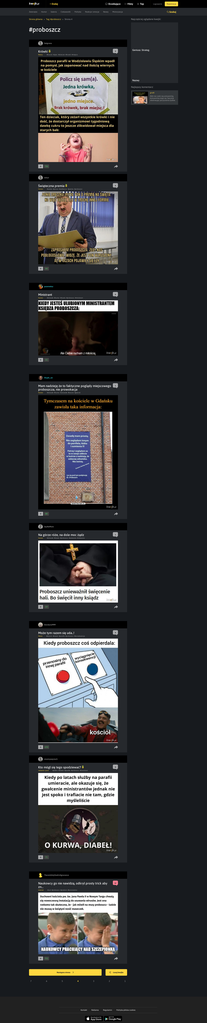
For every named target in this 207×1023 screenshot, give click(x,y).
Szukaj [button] (172, 11)
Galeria (54, 12)
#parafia (62, 636)
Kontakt (84, 1010)
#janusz (55, 189)
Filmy (130, 3)
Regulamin (107, 1010)
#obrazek (50, 298)
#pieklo (55, 770)
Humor (44, 12)
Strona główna (35, 19)
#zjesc (55, 55)
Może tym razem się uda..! (56, 633)
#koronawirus (72, 890)
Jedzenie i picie (43, 770)
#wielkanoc (63, 189)
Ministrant (45, 294)
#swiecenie (72, 538)
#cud (49, 890)
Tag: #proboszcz (53, 19)
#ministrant (79, 298)
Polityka (78, 12)
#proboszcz (78, 189)
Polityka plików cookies (125, 1010)
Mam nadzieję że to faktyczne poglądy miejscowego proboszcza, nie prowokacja (74, 387)
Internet (41, 890)
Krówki (44, 51)
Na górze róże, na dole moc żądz (61, 535)
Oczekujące (114, 3)
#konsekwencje (79, 636)
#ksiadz (63, 298)
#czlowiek (63, 393)
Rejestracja (171, 4)
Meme (40, 636)
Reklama (95, 1010)
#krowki (68, 55)
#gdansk (77, 393)
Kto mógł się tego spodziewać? (61, 767)
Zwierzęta (33, 12)
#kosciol (49, 55)
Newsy (106, 12)
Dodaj (55, 3)
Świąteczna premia (52, 186)
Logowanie (157, 4)
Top (142, 3)
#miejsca (75, 55)
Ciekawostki (66, 12)
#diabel (61, 770)
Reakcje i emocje (92, 12)
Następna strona (65, 972)
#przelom (63, 890)
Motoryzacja (117, 12)
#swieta (49, 189)
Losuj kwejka (116, 972)
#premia (70, 189)
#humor (56, 298)
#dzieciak (61, 55)
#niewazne (81, 538)
